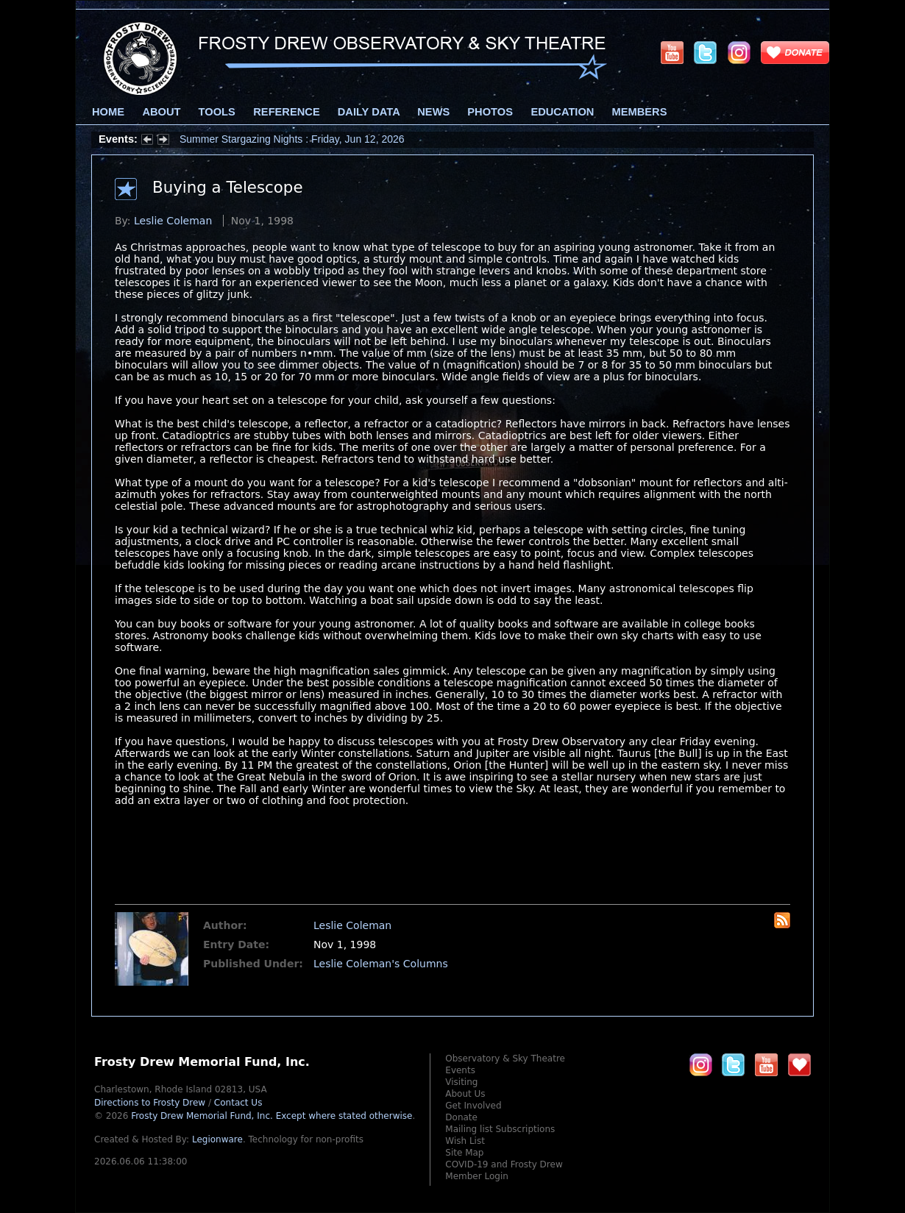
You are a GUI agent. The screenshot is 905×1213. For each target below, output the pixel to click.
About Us (465, 1094)
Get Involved (473, 1105)
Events (460, 1070)
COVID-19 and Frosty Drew (503, 1164)
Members (639, 112)
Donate (461, 1117)
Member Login (476, 1176)
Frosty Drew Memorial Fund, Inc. (271, 1116)
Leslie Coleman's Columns (380, 964)
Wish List (465, 1141)
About (161, 112)
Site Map (464, 1153)
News (433, 112)
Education (562, 112)
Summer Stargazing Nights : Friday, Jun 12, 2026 (292, 139)
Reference (286, 112)
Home (108, 112)
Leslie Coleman (173, 221)
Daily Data (369, 112)
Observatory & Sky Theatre (505, 1058)
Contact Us (238, 1103)
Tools (217, 112)
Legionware (217, 1139)
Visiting (461, 1082)
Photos (490, 112)
